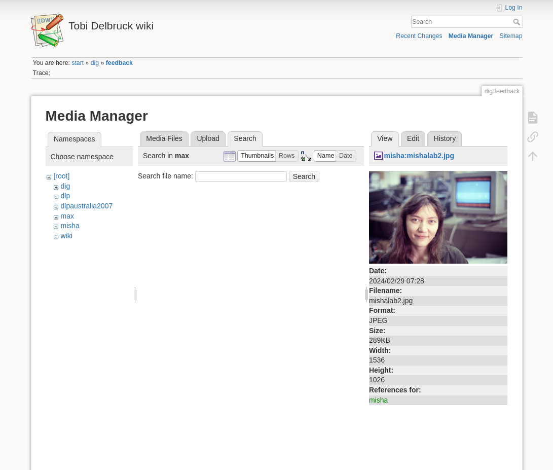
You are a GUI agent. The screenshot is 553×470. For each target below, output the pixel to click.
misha (69, 226)
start (77, 62)
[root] (61, 176)
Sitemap (511, 36)
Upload (208, 138)
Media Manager (471, 36)
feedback (119, 62)
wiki (66, 236)
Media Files (164, 138)
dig (95, 62)
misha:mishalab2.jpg (419, 156)
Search (518, 21)
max (66, 216)
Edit (413, 138)
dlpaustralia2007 (86, 206)
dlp (65, 196)
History (445, 138)
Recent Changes (419, 36)
